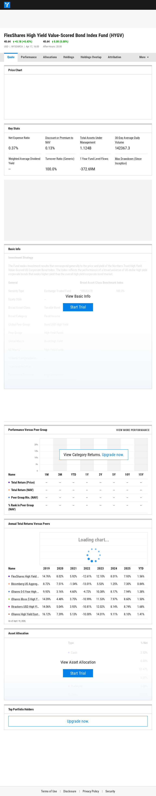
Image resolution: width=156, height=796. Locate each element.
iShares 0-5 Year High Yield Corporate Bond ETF (25, 591)
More (142, 57)
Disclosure (69, 791)
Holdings (68, 57)
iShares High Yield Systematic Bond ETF (25, 614)
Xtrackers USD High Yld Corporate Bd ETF (25, 607)
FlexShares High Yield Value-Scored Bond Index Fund (25, 576)
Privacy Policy (91, 791)
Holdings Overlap (91, 57)
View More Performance (133, 430)
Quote (10, 57)
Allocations (50, 57)
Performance (29, 57)
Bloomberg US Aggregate (25, 584)
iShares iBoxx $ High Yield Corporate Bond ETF (25, 599)
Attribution (114, 57)
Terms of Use (49, 791)
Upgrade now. (113, 454)
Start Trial (78, 307)
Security (110, 791)
